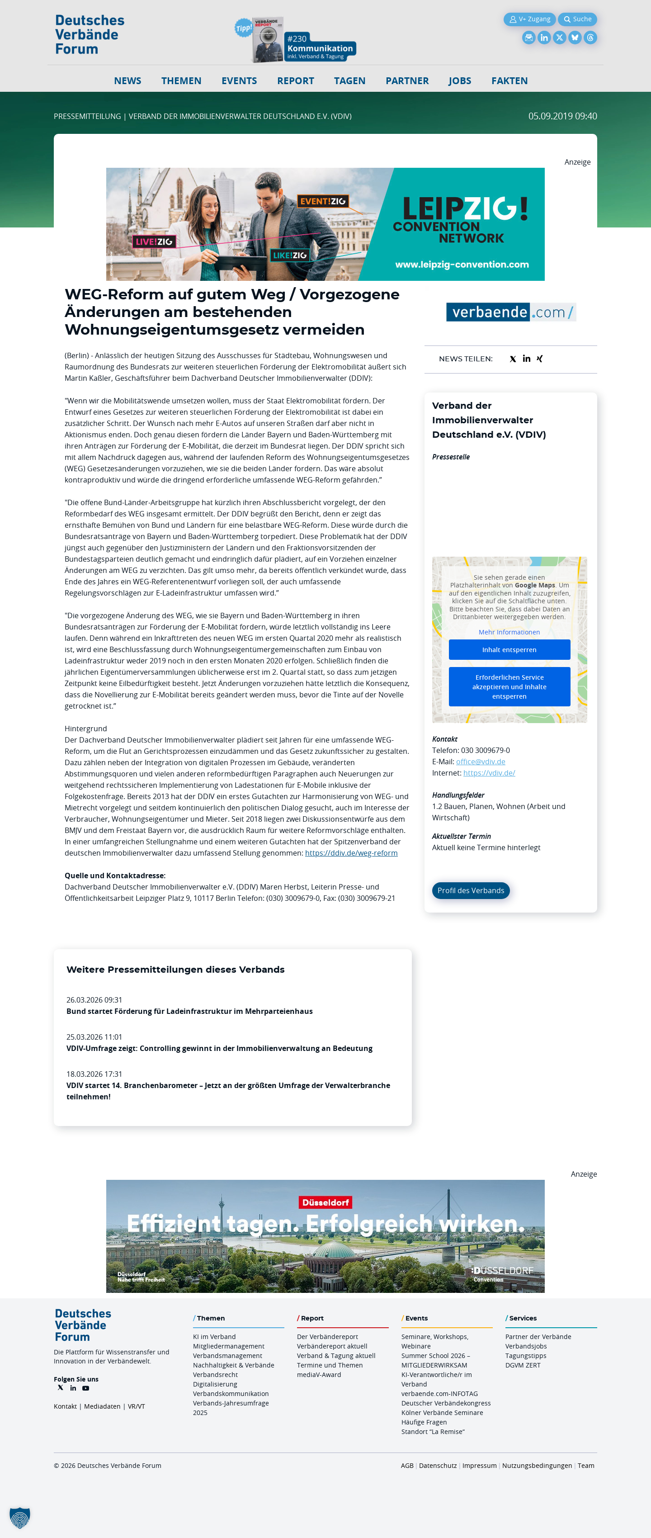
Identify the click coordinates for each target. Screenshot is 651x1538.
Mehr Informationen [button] (509, 632)
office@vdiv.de (480, 762)
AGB (407, 1465)
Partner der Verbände (538, 1336)
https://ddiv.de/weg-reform (351, 853)
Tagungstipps (526, 1355)
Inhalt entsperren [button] (509, 649)
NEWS (128, 80)
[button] (20, 1518)
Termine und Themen (330, 1365)
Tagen (350, 80)
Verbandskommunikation (231, 1393)
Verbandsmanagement (227, 1355)
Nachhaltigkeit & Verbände (233, 1365)
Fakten (509, 80)
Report (295, 80)
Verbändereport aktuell (332, 1346)
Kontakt (65, 1406)
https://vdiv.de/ (489, 773)
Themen (181, 80)
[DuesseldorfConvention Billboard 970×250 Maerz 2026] (325, 1185)
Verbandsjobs (526, 1346)
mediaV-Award (319, 1374)
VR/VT (136, 1406)
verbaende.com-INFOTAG (439, 1393)
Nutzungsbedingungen (537, 1465)
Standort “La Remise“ (433, 1431)
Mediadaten (102, 1406)
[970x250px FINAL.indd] (325, 173)
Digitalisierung (215, 1384)
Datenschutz (438, 1465)
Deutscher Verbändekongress (446, 1403)
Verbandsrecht (215, 1374)
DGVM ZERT (523, 1365)
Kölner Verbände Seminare (442, 1412)
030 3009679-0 (485, 750)
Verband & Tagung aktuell (336, 1355)
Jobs (460, 80)
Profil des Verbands (471, 890)
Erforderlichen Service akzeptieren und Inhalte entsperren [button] (509, 686)
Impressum (479, 1465)
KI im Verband (214, 1336)
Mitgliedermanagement (228, 1346)
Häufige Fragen (424, 1422)
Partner (407, 80)
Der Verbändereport (327, 1336)
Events (239, 80)
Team (586, 1465)
